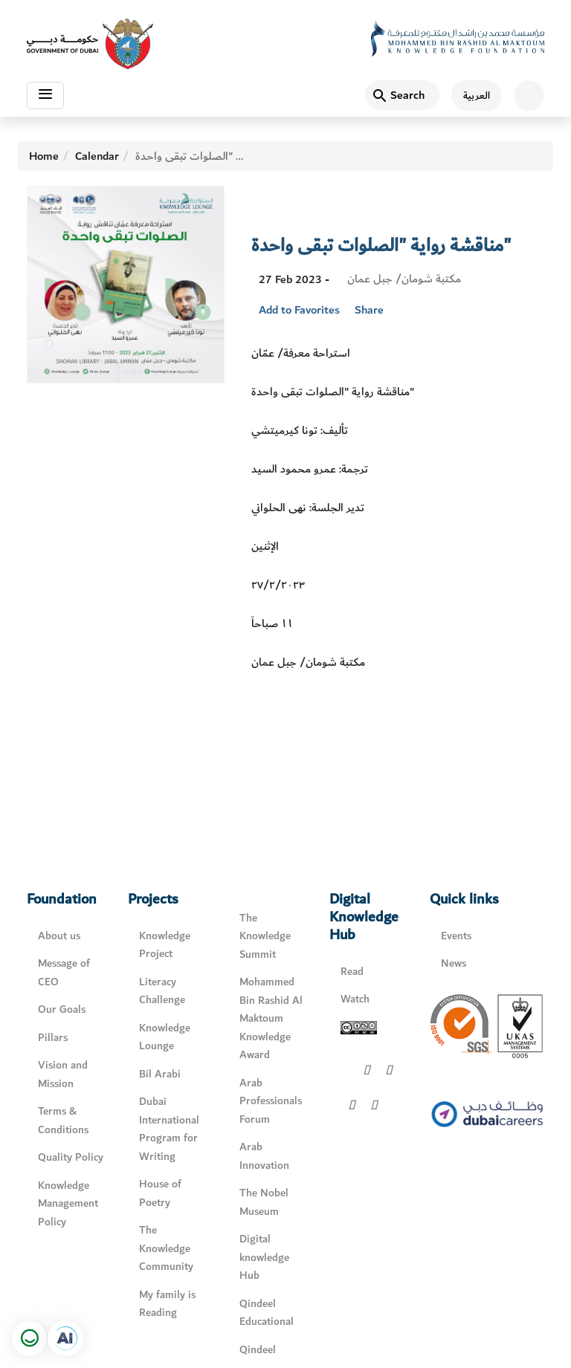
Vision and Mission (63, 1074)
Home (44, 156)
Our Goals (62, 1009)
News (453, 963)
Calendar (97, 156)
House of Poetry (160, 1193)
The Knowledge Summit (265, 936)
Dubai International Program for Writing (169, 1129)
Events (456, 936)
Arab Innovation (264, 1156)
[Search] (402, 95)
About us (59, 936)
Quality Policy (70, 1157)
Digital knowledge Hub (264, 1257)
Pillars (53, 1037)
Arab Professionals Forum (270, 1101)
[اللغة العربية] (470, 95)
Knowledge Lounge (164, 1037)
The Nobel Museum (263, 1202)
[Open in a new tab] (65, 1338)
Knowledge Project (164, 945)
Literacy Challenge (162, 991)
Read (352, 971)
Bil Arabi (160, 1074)
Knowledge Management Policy (68, 1203)
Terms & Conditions (63, 1120)
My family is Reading (167, 1304)
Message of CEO (64, 972)
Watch (355, 999)
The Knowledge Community (166, 1248)
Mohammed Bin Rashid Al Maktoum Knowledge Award (271, 1018)
